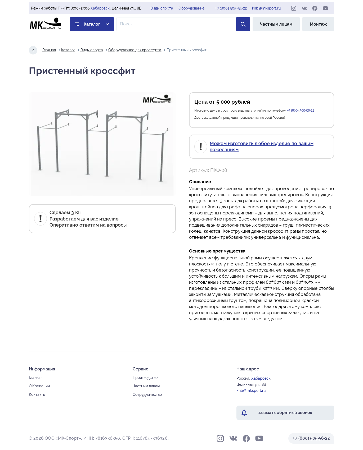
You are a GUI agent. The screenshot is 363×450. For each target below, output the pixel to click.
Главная (49, 50)
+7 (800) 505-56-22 (231, 8)
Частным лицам (276, 24)
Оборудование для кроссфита (134, 50)
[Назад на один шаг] (33, 50)
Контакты (37, 394)
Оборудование (191, 8)
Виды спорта (161, 8)
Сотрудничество (147, 394)
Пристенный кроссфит (187, 50)
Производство (145, 377)
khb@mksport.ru (266, 8)
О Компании (39, 386)
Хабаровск (100, 8)
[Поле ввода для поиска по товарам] (183, 24)
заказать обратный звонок (285, 412)
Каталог (92, 24)
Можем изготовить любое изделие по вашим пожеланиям (261, 146)
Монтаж (318, 24)
